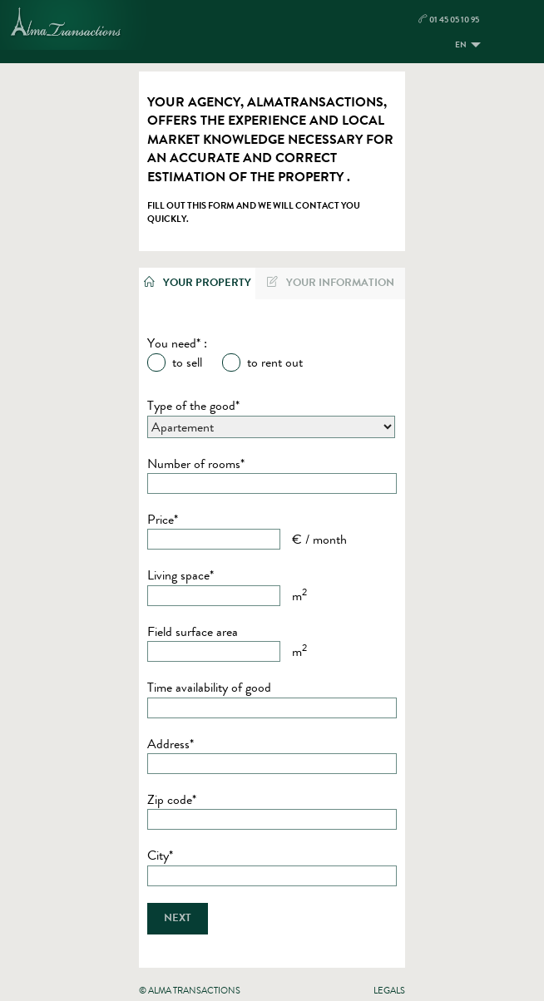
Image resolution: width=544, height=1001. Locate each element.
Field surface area (192, 632)
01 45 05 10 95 (448, 19)
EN (461, 44)
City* (160, 855)
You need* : (177, 343)
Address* (170, 744)
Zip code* (171, 800)
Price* (162, 519)
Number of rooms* (196, 464)
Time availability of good (209, 687)
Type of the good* (193, 406)
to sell (187, 362)
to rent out (275, 362)
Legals (389, 990)
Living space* (180, 575)
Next (177, 917)
